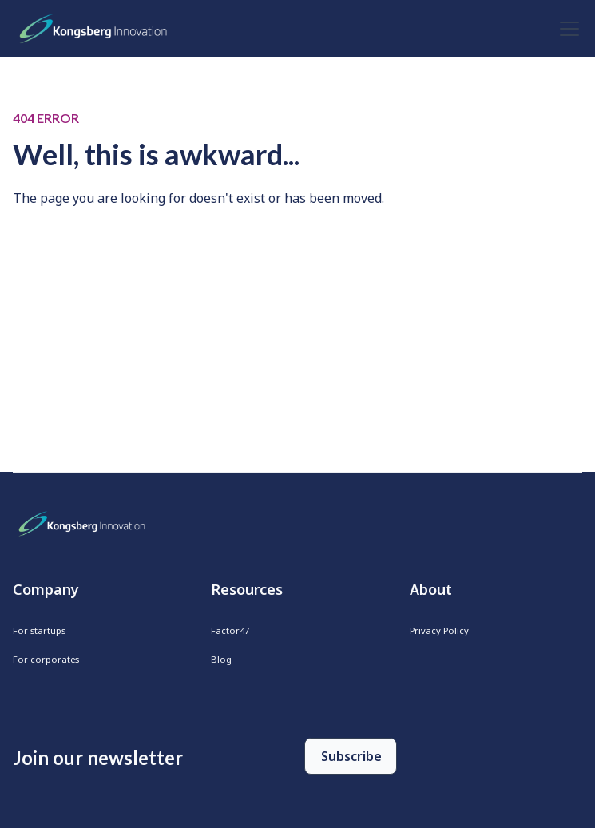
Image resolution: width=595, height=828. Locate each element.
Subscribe (351, 756)
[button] (566, 29)
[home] (97, 29)
